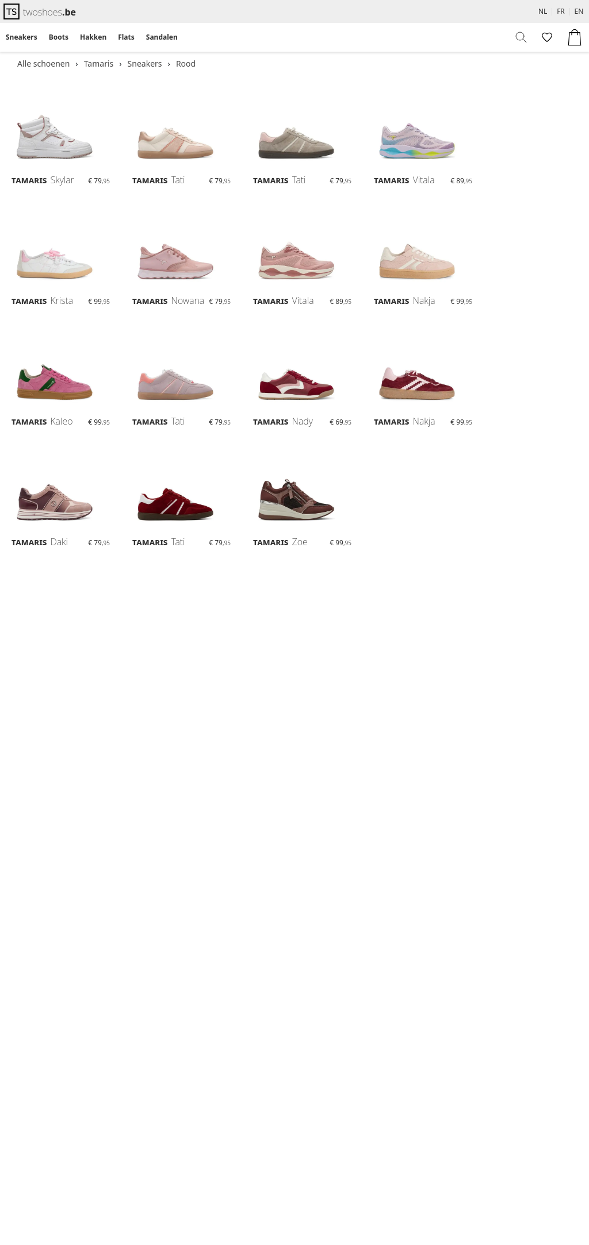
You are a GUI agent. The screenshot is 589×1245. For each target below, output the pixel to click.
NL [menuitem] (542, 11)
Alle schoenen (43, 63)
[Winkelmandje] (574, 37)
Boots (58, 37)
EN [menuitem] (579, 11)
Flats (126, 37)
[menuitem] (21, 37)
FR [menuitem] (561, 11)
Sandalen (162, 37)
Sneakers (21, 37)
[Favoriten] (545, 37)
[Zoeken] (521, 37)
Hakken (93, 37)
